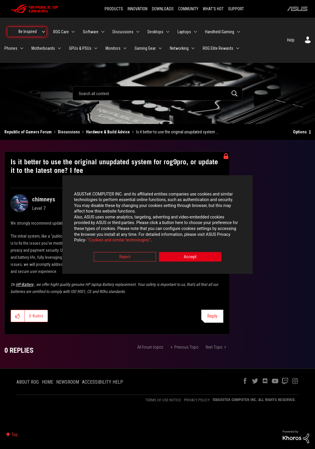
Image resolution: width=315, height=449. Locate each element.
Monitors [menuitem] (112, 48)
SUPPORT (236, 8)
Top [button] (14, 434)
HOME (47, 382)
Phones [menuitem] (10, 48)
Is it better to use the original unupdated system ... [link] (177, 132)
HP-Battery (24, 284)
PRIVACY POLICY (197, 400)
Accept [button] (190, 257)
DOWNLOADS (163, 8)
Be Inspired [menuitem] (28, 31)
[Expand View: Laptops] (195, 32)
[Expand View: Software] (103, 32)
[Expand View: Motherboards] (59, 48)
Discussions (69, 132)
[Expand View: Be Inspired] (43, 31)
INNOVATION (138, 8)
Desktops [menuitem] (155, 31)
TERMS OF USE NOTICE (163, 400)
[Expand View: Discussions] (138, 32)
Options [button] (300, 132)
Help (290, 40)
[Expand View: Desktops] (168, 32)
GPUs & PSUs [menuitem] (80, 48)
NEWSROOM (67, 382)
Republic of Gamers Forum (28, 132)
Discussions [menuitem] (123, 31)
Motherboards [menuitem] (43, 48)
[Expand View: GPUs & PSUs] (96, 48)
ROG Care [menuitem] (61, 31)
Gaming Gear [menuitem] (145, 48)
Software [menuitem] (90, 31)
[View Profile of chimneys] (43, 199)
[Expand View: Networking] (193, 48)
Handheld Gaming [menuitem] (219, 31)
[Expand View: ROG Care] (73, 32)
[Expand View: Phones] (22, 48)
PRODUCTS (114, 8)
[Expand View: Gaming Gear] (160, 48)
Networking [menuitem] (179, 48)
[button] (18, 316)
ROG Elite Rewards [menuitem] (218, 48)
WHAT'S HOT (213, 8)
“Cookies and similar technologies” (119, 240)
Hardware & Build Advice (108, 132)
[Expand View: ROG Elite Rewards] (238, 48)
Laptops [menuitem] (184, 31)
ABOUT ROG (27, 382)
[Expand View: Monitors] (125, 48)
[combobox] (157, 93)
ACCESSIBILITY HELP (102, 382)
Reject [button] (125, 257)
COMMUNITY (188, 8)
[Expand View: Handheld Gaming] (239, 32)
